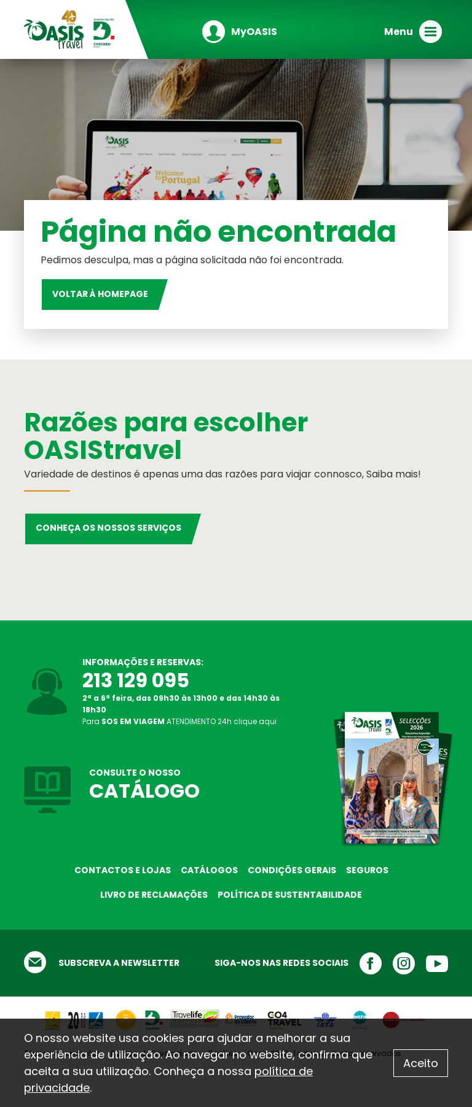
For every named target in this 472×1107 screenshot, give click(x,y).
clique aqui (255, 721)
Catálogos (209, 870)
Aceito (420, 1063)
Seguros (367, 870)
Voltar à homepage (100, 294)
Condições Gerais (292, 870)
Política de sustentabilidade (290, 895)
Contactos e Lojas (122, 870)
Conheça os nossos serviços (108, 528)
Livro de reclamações (154, 895)
